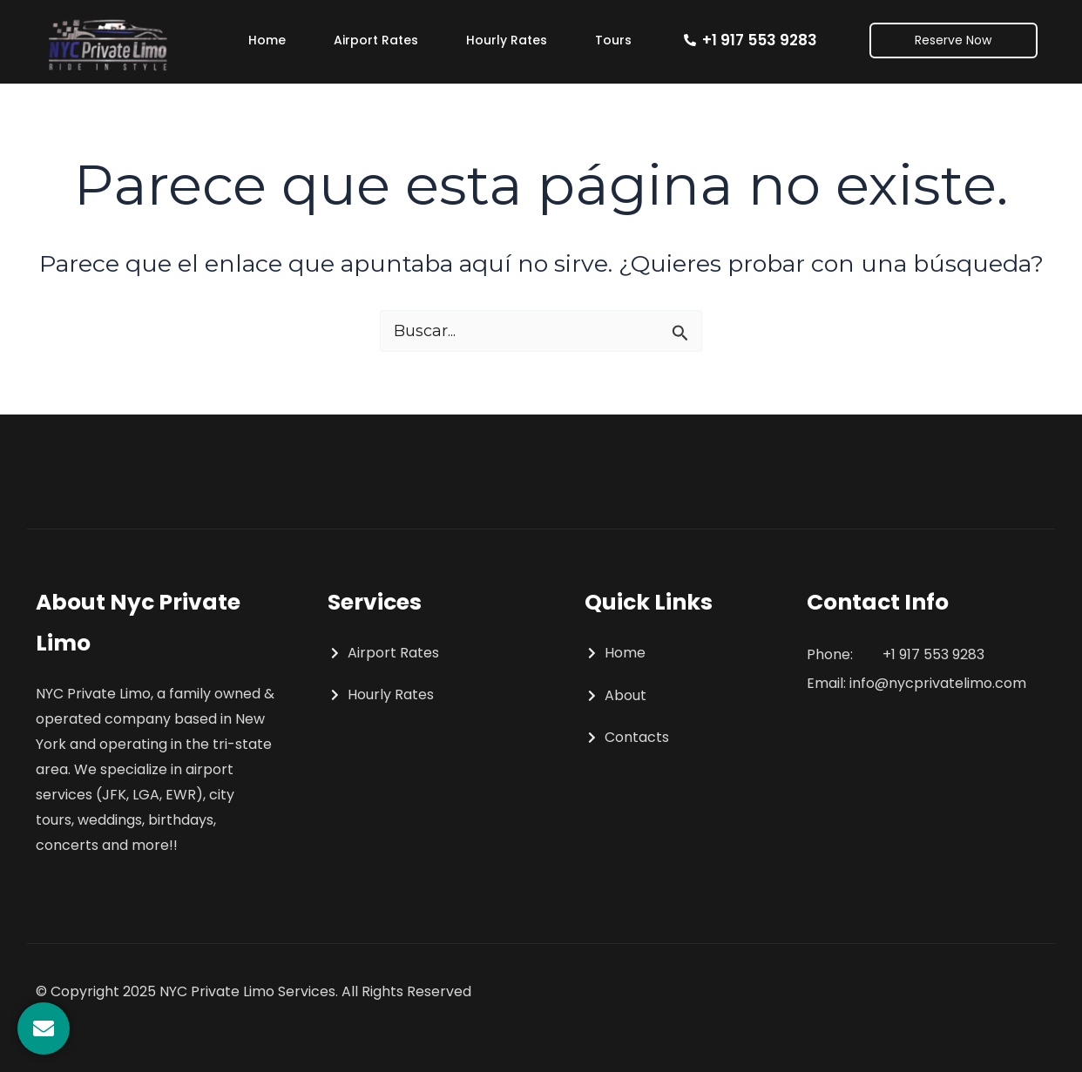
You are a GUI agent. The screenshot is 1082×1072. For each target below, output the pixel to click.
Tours (613, 40)
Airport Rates (376, 40)
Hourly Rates (506, 40)
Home (267, 40)
